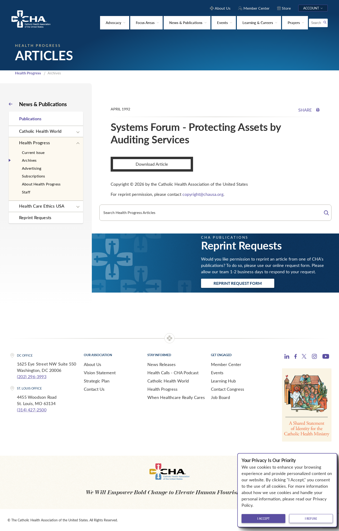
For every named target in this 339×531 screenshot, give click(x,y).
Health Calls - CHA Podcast (172, 372)
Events (217, 372)
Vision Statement (100, 372)
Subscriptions (33, 175)
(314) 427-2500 (31, 410)
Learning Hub (223, 381)
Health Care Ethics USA (41, 206)
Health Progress (28, 73)
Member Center (226, 364)
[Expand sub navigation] (78, 132)
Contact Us (94, 389)
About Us (92, 364)
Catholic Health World (40, 131)
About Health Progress (41, 183)
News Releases (161, 364)
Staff (26, 191)
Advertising (31, 168)
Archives (29, 160)
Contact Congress (227, 389)
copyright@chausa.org (202, 194)
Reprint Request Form (238, 283)
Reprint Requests (35, 217)
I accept (263, 518)
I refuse (311, 518)
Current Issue (33, 152)
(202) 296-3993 (31, 376)
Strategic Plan (96, 381)
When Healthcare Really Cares (176, 397)
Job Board (220, 397)
